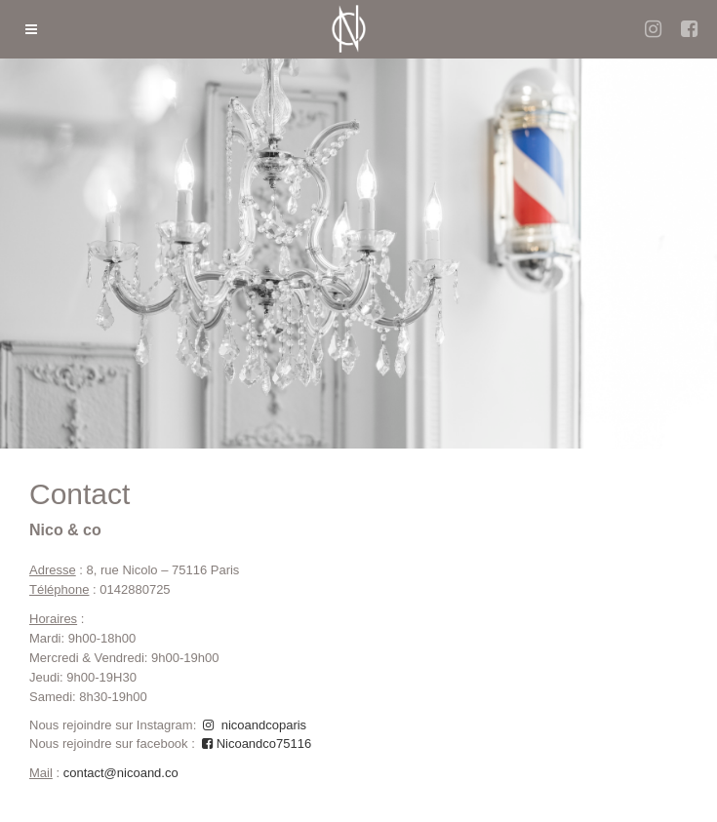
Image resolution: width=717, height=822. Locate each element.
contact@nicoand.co (121, 772)
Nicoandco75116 (254, 743)
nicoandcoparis (253, 725)
